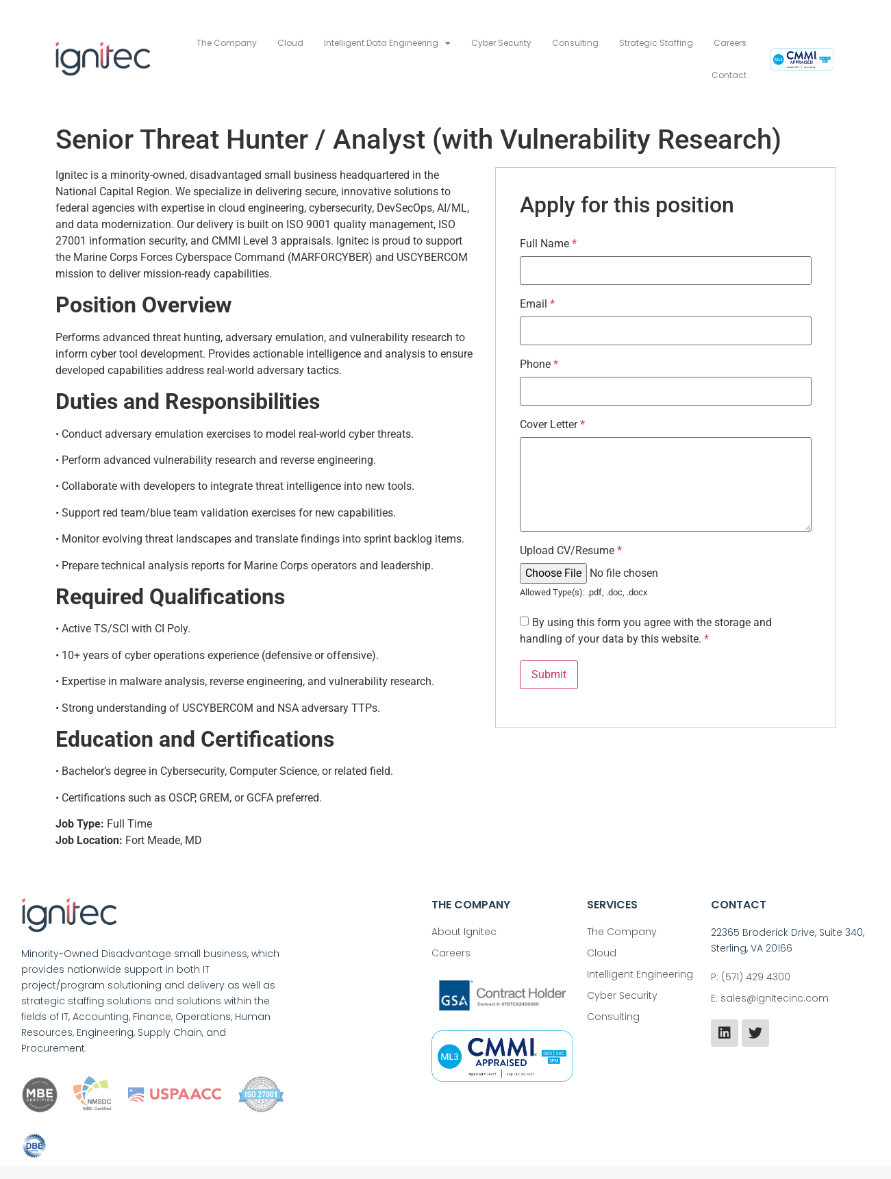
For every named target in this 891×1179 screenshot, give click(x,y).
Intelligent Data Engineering (387, 43)
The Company (227, 43)
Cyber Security (501, 43)
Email (537, 304)
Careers (730, 43)
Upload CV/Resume (571, 550)
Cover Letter (552, 424)
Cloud (290, 43)
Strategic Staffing (656, 43)
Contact (729, 75)
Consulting (575, 43)
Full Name (548, 243)
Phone (539, 364)
